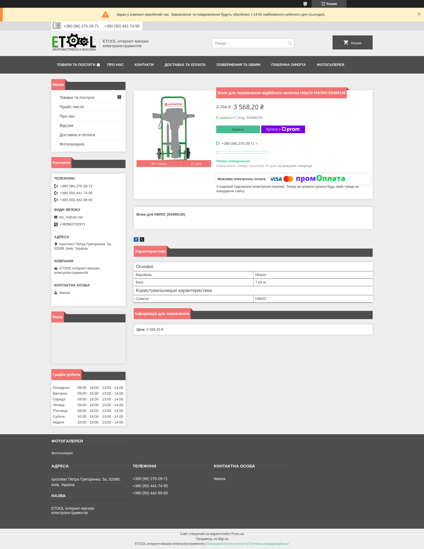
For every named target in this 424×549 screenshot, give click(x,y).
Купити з (283, 129)
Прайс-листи (72, 106)
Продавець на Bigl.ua (212, 539)
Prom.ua (237, 534)
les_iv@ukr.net (71, 217)
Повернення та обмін (238, 65)
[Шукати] (289, 43)
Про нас (115, 65)
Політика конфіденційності (269, 544)
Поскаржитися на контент (226, 544)
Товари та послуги (76, 65)
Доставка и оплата (77, 134)
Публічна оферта (288, 65)
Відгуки (66, 125)
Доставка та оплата (185, 65)
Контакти (144, 65)
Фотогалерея (330, 65)
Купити (238, 129)
